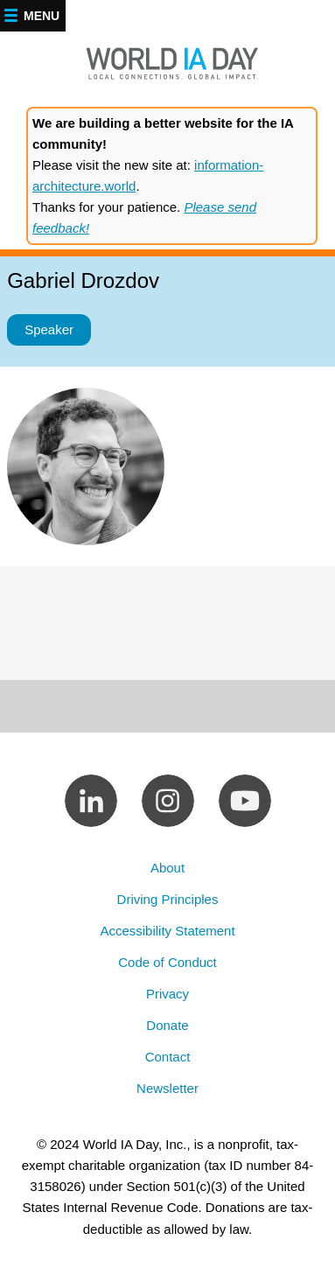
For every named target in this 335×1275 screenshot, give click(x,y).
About (167, 867)
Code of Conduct (167, 962)
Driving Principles (168, 899)
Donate (167, 1025)
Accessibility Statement (167, 930)
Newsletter (167, 1088)
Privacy (167, 993)
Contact (168, 1056)
